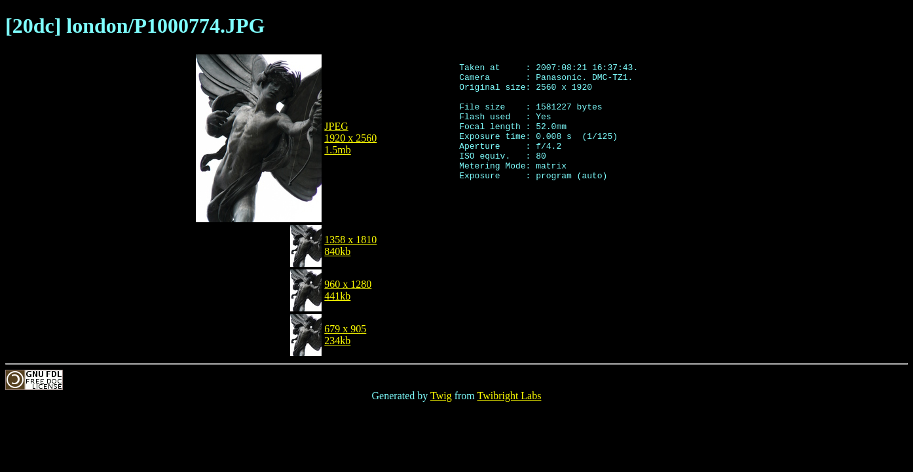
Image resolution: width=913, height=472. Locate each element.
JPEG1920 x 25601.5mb (350, 138)
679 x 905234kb (345, 334)
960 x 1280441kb (347, 290)
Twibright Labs (509, 395)
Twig (441, 395)
